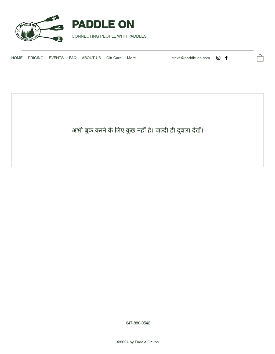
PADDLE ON (104, 24)
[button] (260, 58)
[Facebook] (226, 57)
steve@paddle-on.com (191, 58)
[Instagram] (218, 57)
